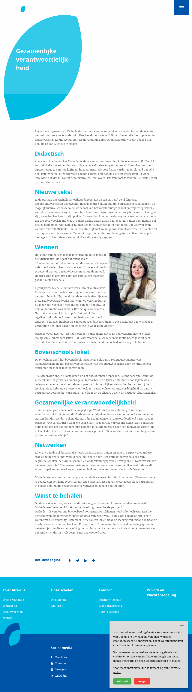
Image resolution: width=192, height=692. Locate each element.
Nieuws (7, 618)
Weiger (142, 681)
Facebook (59, 657)
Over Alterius (14, 590)
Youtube (58, 663)
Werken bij (10, 605)
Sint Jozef (57, 605)
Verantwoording (13, 612)
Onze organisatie (13, 599)
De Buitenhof (59, 599)
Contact (105, 590)
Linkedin (59, 675)
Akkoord (122, 681)
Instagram (59, 669)
